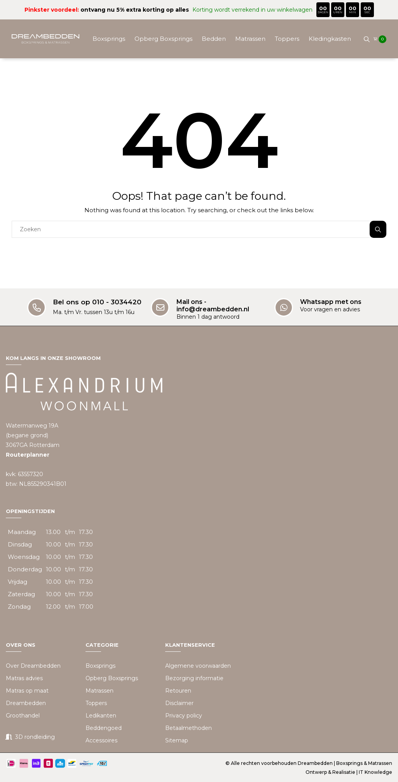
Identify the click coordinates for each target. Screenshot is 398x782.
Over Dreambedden (33, 665)
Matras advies (24, 678)
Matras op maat (27, 690)
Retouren (178, 690)
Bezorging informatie (194, 678)
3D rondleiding (35, 736)
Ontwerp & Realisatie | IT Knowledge (348, 772)
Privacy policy (183, 715)
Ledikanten (101, 715)
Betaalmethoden (188, 727)
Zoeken (378, 229)
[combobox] (191, 229)
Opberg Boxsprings (163, 38)
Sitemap (176, 740)
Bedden (214, 38)
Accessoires (246, 77)
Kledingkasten (330, 38)
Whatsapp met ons (330, 301)
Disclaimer (179, 703)
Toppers (287, 38)
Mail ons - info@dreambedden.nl (212, 305)
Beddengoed (200, 77)
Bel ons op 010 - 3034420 (97, 302)
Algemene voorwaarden (198, 665)
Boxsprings (109, 38)
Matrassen (250, 38)
